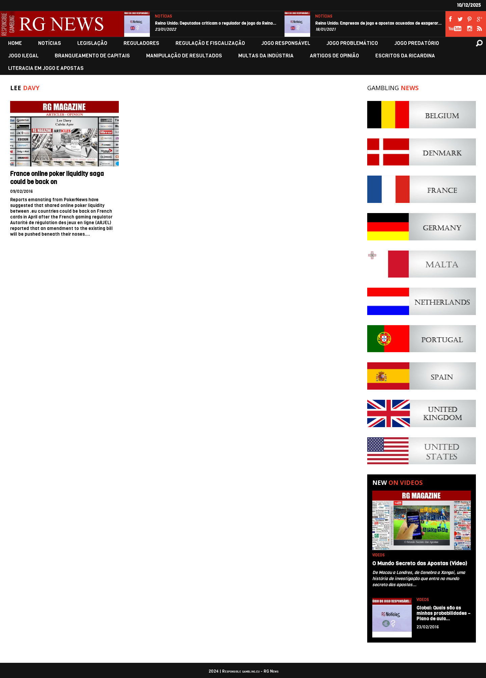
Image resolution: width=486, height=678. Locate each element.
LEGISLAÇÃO (92, 43)
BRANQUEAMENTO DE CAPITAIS (92, 55)
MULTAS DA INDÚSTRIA (266, 55)
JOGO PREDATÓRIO (416, 43)
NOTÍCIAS (163, 16)
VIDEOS (378, 555)
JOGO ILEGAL (23, 55)
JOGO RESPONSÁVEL (285, 43)
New (397, 482)
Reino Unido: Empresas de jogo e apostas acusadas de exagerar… (378, 23)
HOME (15, 43)
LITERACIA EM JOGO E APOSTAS (46, 68)
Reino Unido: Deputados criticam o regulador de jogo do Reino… (215, 23)
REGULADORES (141, 43)
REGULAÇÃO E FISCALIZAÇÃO (210, 43)
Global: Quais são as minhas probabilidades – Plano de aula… (443, 613)
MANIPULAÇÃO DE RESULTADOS (184, 55)
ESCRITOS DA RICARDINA (405, 55)
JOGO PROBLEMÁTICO (352, 43)
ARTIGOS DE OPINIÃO (334, 55)
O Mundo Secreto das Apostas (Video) (419, 563)
